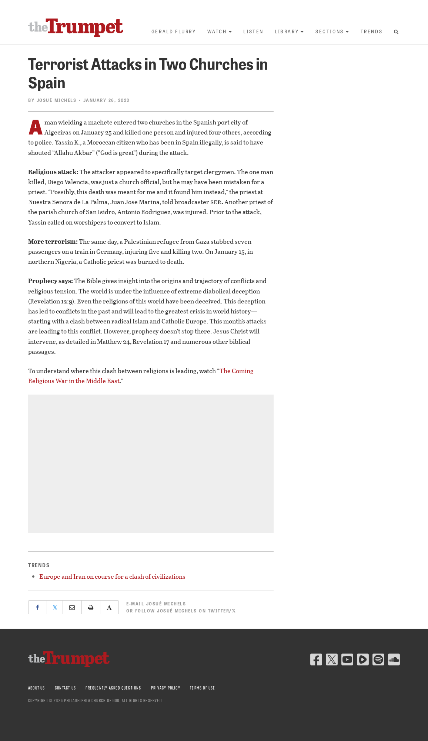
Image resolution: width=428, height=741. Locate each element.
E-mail (156, 603)
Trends (372, 31)
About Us (36, 688)
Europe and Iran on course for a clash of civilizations (112, 576)
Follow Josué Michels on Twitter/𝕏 (185, 610)
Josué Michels (57, 100)
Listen (253, 31)
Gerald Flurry (173, 31)
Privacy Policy (165, 688)
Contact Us (65, 688)
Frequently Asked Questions (113, 688)
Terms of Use (202, 688)
